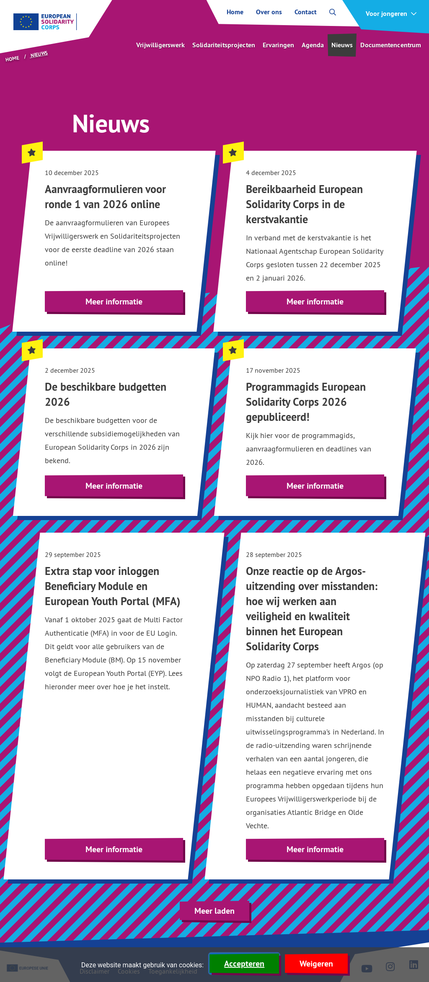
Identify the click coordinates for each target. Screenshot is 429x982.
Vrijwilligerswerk (160, 45)
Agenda (313, 45)
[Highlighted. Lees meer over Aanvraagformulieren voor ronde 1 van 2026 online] (114, 241)
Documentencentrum (390, 45)
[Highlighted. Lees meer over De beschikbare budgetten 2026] (114, 432)
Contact (306, 12)
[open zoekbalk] (332, 12)
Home (235, 12)
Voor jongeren (386, 14)
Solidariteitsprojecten (223, 45)
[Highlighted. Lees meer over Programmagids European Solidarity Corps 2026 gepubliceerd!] (315, 432)
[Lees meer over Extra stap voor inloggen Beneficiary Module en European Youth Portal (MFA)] (114, 706)
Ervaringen (278, 45)
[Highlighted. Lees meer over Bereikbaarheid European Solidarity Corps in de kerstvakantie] (315, 241)
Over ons (269, 12)
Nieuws (342, 45)
